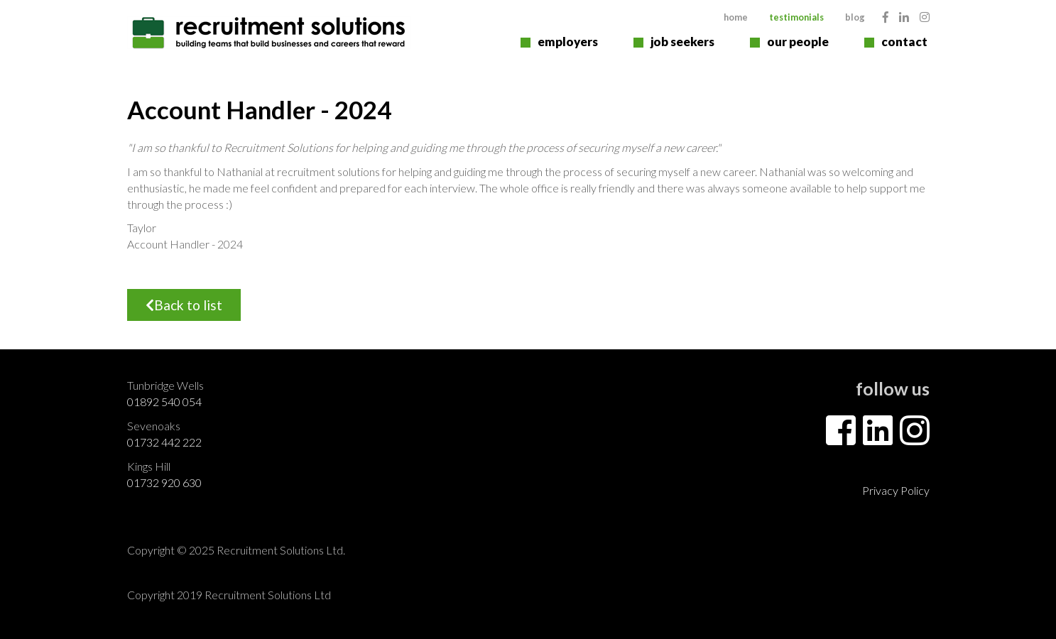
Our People (798, 41)
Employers (568, 41)
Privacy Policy (896, 490)
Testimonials (796, 17)
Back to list (184, 305)
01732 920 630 (164, 482)
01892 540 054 (164, 401)
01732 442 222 (164, 442)
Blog (855, 17)
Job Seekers (682, 41)
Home (736, 17)
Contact (904, 41)
